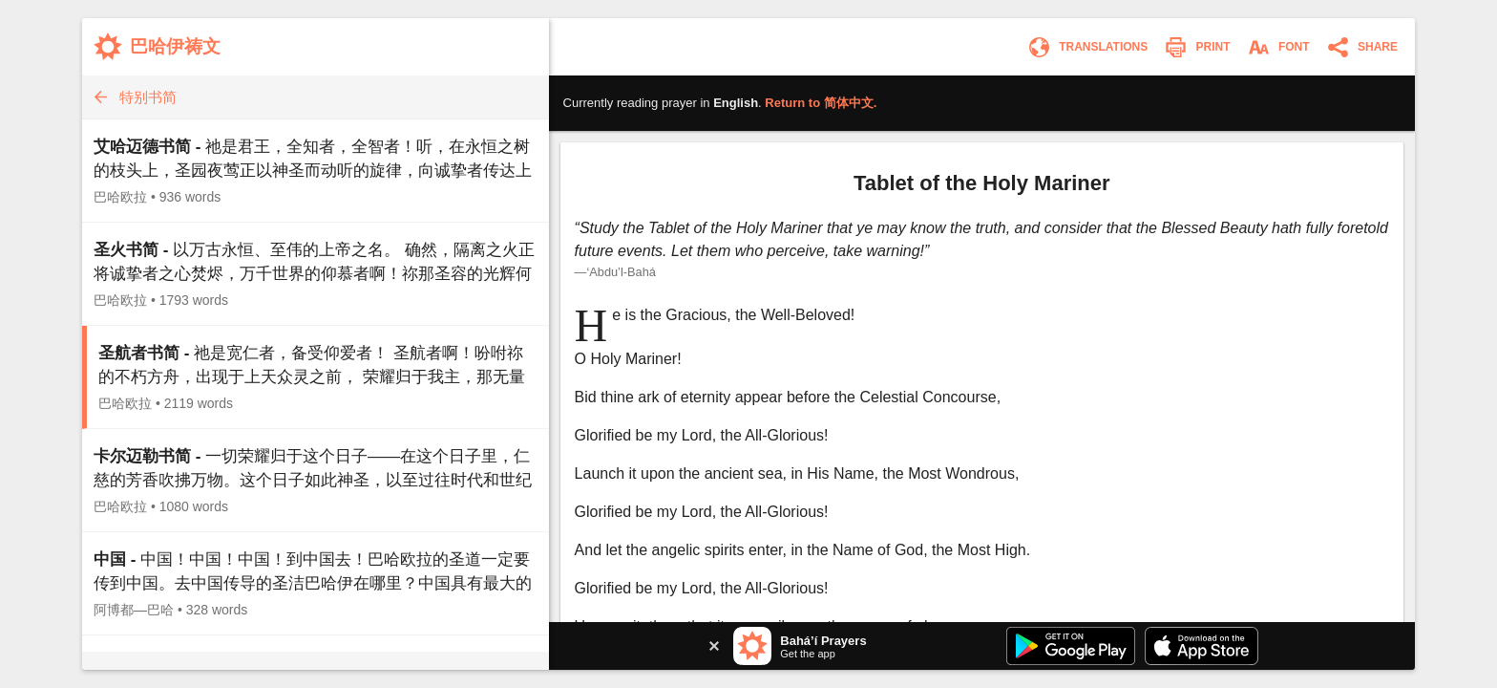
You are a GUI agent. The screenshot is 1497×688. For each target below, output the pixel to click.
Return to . (820, 103)
